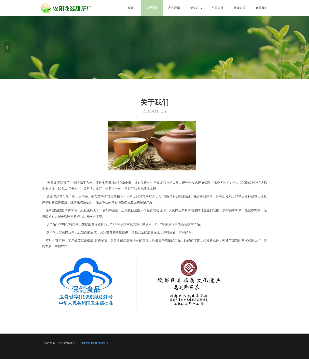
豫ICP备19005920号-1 (94, 343)
